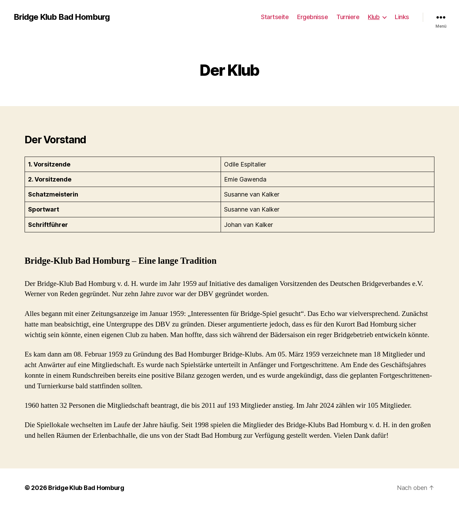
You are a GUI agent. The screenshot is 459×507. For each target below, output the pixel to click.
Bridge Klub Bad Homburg (62, 17)
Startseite (275, 16)
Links (402, 16)
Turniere (347, 16)
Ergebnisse (312, 16)
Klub (373, 16)
